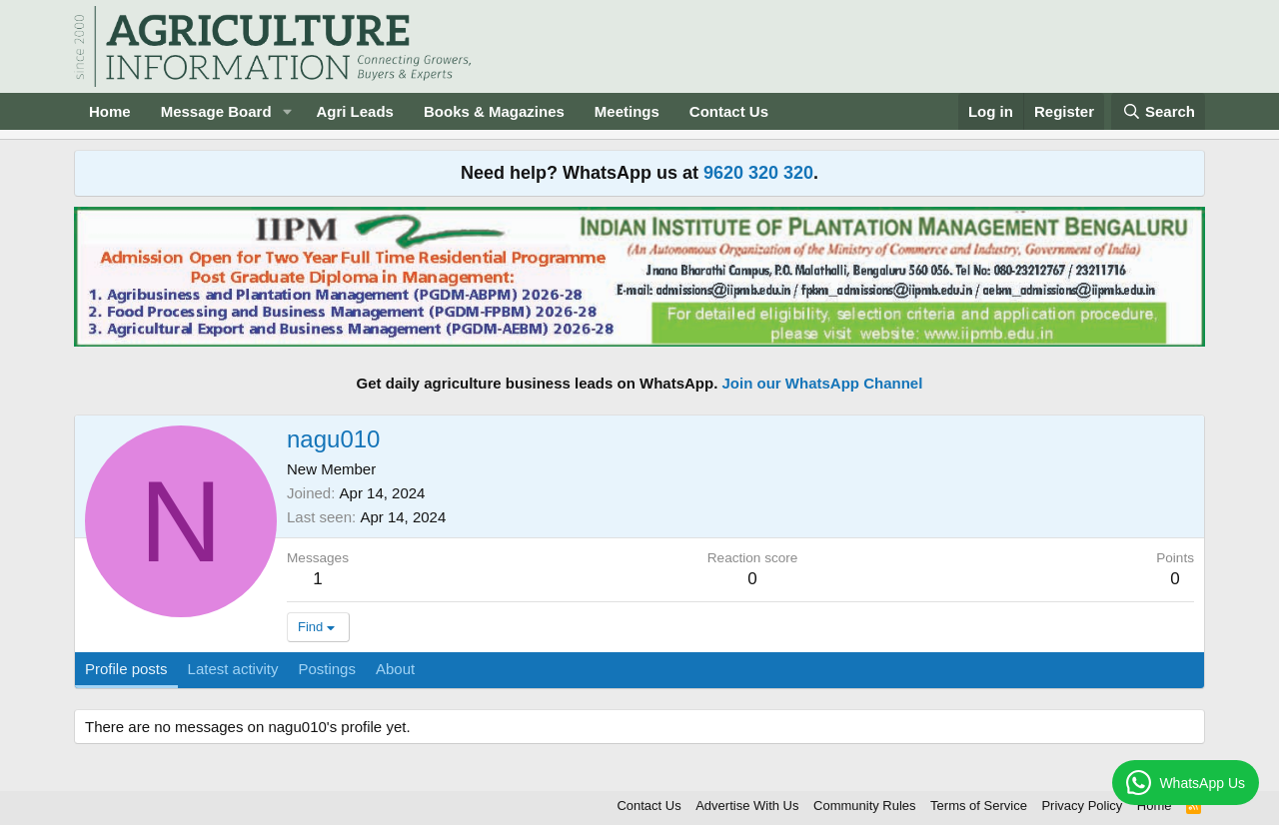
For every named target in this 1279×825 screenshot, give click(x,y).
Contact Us (728, 111)
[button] (287, 111)
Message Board (216, 111)
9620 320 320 (758, 173)
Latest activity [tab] (233, 668)
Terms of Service (978, 805)
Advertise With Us (746, 805)
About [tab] (395, 668)
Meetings (627, 111)
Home (110, 111)
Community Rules (864, 805)
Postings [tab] (327, 668)
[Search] (1158, 111)
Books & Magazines (494, 111)
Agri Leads (355, 111)
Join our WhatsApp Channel (822, 383)
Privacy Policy (1081, 805)
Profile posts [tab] (126, 668)
